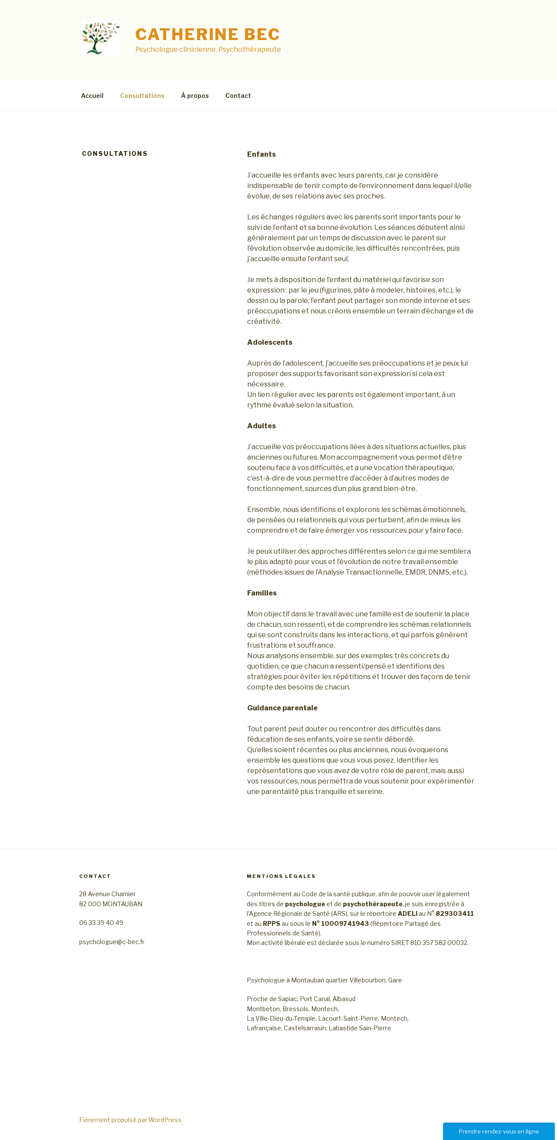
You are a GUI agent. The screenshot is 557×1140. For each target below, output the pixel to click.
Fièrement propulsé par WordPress (130, 1119)
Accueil (92, 95)
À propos (195, 95)
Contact (238, 95)
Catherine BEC (207, 34)
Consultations (142, 95)
